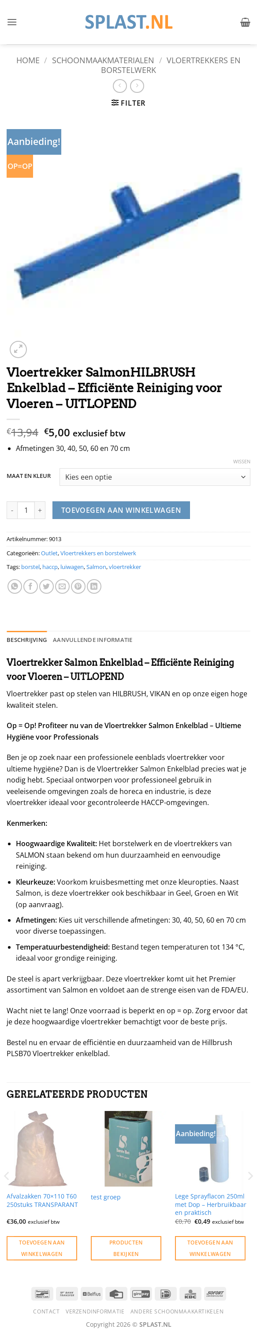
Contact (46, 1311)
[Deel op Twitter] (46, 586)
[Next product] (120, 86)
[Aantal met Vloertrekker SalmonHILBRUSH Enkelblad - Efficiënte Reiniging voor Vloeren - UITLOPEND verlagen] (12, 510)
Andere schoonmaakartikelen (177, 1311)
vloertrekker (125, 567)
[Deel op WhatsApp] (14, 586)
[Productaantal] (26, 510)
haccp (50, 567)
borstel (30, 567)
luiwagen (72, 567)
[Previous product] (137, 86)
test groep (106, 1197)
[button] (12, 22)
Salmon (96, 567)
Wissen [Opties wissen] (241, 461)
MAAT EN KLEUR (29, 476)
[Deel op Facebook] (30, 586)
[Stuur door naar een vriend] (62, 586)
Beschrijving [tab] (27, 640)
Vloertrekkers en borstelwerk (171, 64)
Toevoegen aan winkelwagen (121, 510)
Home (28, 59)
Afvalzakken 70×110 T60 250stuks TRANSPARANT (42, 1200)
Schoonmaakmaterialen (103, 59)
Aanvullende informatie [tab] (93, 640)
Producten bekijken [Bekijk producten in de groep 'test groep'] (126, 1248)
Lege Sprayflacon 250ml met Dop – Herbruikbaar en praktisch (210, 1204)
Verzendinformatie (95, 1311)
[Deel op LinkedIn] (94, 586)
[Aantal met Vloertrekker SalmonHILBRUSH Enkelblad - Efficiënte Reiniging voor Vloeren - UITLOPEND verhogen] (40, 510)
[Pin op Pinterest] (78, 586)
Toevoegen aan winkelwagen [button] (42, 1248)
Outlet (49, 553)
